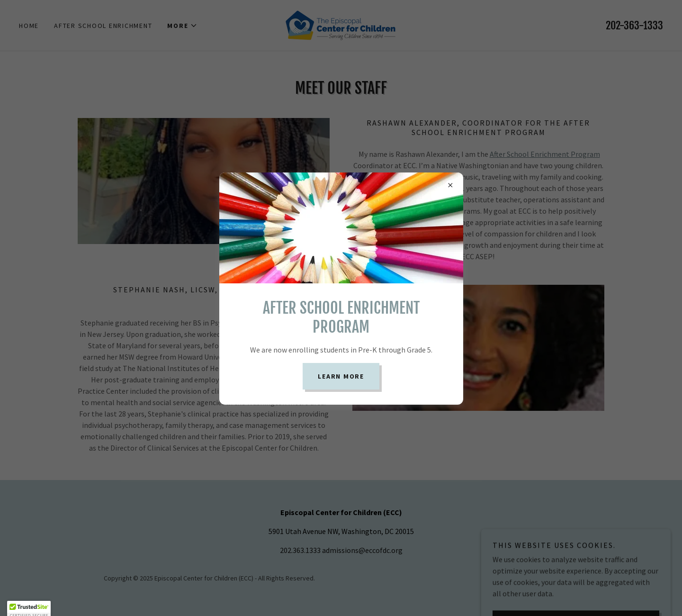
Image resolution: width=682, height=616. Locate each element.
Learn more (341, 376)
